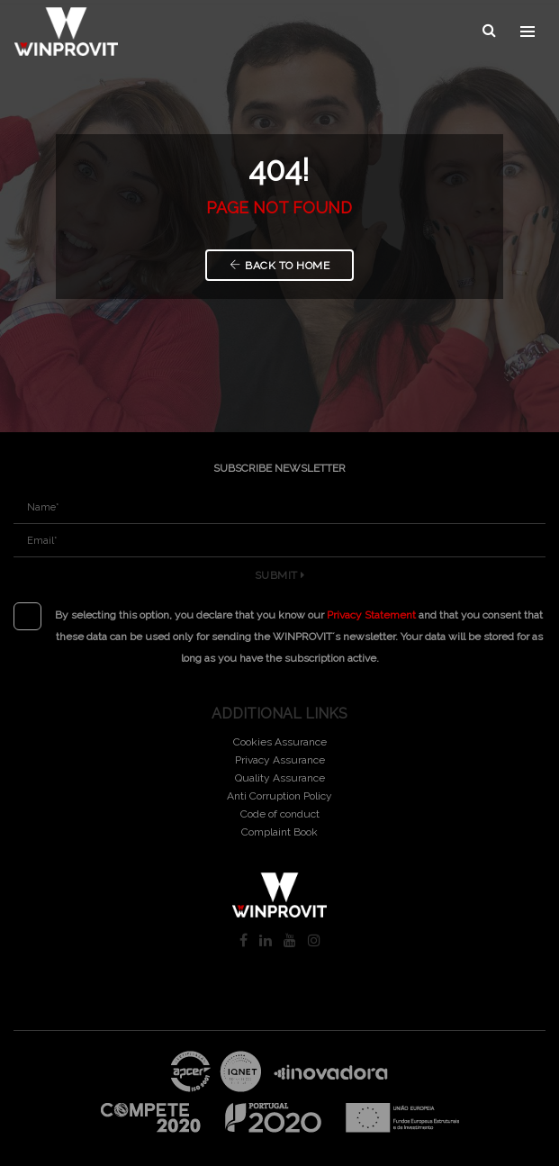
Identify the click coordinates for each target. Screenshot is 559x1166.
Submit (280, 575)
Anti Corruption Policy (279, 796)
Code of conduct (280, 814)
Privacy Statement (371, 615)
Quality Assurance (280, 778)
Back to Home (280, 265)
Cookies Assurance (280, 742)
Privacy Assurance (280, 760)
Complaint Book (279, 832)
